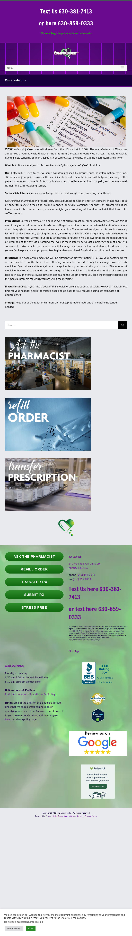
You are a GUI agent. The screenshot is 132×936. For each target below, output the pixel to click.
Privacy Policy (91, 816)
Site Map (74, 651)
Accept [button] (30, 928)
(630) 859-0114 (82, 579)
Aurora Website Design (73, 816)
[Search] (122, 325)
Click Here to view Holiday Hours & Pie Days (30, 694)
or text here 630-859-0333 (95, 613)
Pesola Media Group (54, 816)
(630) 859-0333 (86, 574)
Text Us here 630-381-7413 (95, 593)
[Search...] (61, 325)
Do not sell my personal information (23, 921)
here (7, 719)
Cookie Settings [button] (14, 928)
